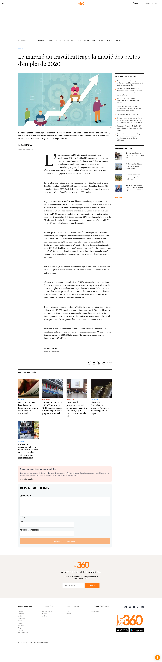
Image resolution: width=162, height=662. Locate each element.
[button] (157, 657)
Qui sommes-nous (47, 624)
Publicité (44, 626)
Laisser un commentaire (65, 554)
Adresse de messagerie (30, 543)
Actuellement (22, 53)
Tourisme (118, 53)
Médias (86, 53)
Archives (44, 629)
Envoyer (92, 598)
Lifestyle (109, 53)
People (101, 53)
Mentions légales (95, 624)
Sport (94, 53)
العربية (157, 3)
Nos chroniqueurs (23, 645)
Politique (41, 53)
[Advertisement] (81, 35)
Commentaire (26, 509)
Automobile (21, 638)
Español (147, 3)
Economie (50, 53)
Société (58, 53)
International (68, 53)
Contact (69, 626)
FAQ (68, 624)
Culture (78, 53)
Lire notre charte (26, 492)
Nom (22, 534)
